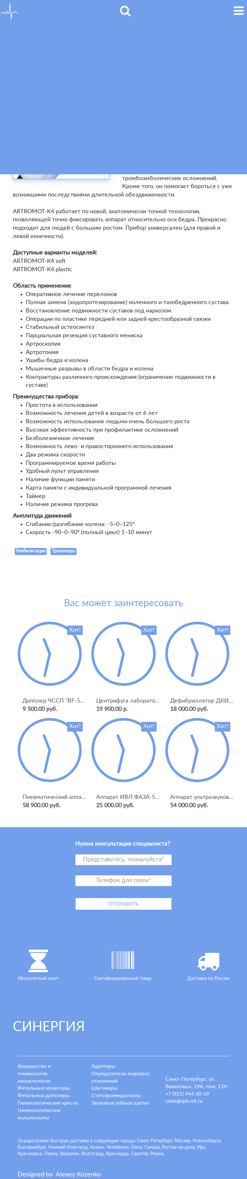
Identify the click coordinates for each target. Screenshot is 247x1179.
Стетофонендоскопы (116, 1095)
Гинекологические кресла (48, 1103)
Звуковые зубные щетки (120, 1103)
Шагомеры (104, 1088)
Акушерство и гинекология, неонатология (34, 1074)
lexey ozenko (78, 1174)
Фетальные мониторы (44, 1088)
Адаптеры (103, 1066)
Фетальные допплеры (44, 1095)
